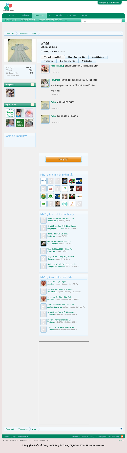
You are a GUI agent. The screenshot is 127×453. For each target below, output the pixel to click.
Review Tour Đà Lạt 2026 (57, 234)
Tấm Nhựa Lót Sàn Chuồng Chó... (61, 327)
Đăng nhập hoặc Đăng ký (109, 2)
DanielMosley (52, 221)
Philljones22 (52, 292)
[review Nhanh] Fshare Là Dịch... (60, 320)
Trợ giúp (93, 436)
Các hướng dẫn (55, 15)
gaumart (55, 80)
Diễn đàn (25, 15)
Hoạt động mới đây (76, 57)
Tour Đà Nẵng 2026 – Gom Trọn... (61, 249)
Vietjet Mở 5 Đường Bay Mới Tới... (61, 257)
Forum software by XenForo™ (26, 440)
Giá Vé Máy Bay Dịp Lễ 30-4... (59, 241)
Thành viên (39, 16)
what (53, 102)
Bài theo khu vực (67, 61)
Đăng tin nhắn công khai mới (50, 20)
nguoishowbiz (53, 244)
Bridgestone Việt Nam (56, 267)
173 (31, 76)
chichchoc (51, 259)
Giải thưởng (87, 61)
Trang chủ (13, 15)
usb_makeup (57, 66)
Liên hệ (84, 15)
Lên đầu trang (113, 436)
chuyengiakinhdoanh (55, 228)
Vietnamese (23, 436)
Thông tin (48, 61)
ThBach (50, 315)
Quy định (120, 440)
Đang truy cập (10, 20)
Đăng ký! (63, 159)
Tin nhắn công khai (52, 57)
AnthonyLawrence (54, 307)
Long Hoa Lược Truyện (56, 282)
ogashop (50, 284)
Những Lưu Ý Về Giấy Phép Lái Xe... (62, 264)
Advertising (71, 15)
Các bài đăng (98, 57)
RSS (122, 436)
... (65, 20)
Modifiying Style (10, 436)
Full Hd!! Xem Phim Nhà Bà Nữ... (60, 289)
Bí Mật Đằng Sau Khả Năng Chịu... (61, 226)
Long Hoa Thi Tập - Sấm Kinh (59, 297)
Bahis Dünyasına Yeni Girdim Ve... (61, 218)
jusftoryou (51, 236)
